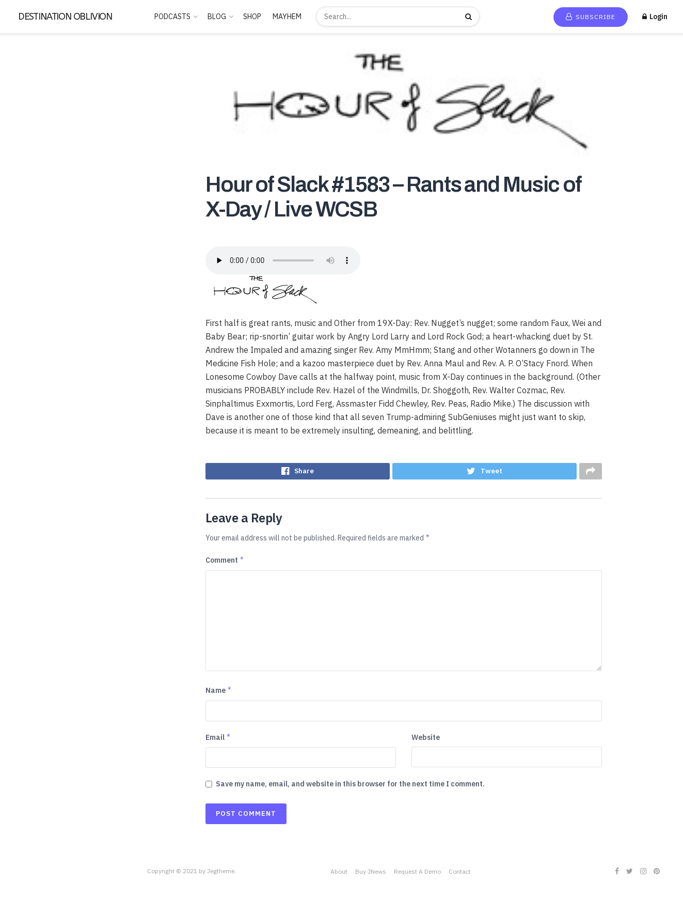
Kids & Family (31, 267)
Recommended (40, 108)
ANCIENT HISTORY (41, 147)
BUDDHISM (28, 162)
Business (24, 177)
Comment (225, 563)
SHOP (252, 16)
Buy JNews (370, 874)
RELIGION (26, 357)
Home (25, 63)
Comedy (23, 207)
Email (218, 740)
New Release (37, 78)
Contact (460, 874)
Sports (21, 417)
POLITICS (26, 342)
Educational (29, 222)
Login (655, 16)
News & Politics (35, 312)
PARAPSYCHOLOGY (41, 327)
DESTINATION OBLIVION (65, 16)
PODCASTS (172, 16)
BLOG (217, 16)
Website (425, 740)
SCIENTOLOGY (34, 387)
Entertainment (33, 237)
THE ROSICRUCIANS (43, 477)
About (338, 874)
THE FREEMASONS (40, 462)
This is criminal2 (35, 492)
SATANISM (27, 372)
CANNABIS (27, 192)
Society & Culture (38, 402)
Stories (22, 432)
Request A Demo (417, 874)
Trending (30, 93)
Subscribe (590, 17)
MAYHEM (287, 16)
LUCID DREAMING (39, 282)
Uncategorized (34, 507)
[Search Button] (470, 16)
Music (19, 297)
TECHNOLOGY (33, 447)
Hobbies (23, 252)
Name (218, 693)
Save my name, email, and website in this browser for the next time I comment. (350, 786)
